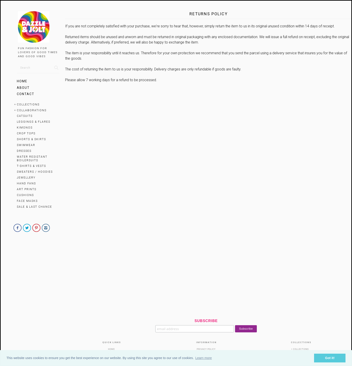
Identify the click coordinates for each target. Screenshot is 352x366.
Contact (25, 94)
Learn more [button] (203, 358)
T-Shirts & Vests (31, 166)
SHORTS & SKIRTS (31, 139)
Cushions (25, 195)
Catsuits (25, 116)
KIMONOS (25, 127)
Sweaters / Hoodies (35, 171)
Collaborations (31, 110)
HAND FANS (26, 183)
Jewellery (26, 177)
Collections (28, 104)
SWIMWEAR (26, 145)
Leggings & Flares (33, 121)
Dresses (24, 150)
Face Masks (27, 201)
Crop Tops (26, 133)
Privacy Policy (206, 349)
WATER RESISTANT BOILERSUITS (32, 158)
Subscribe (206, 321)
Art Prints (26, 189)
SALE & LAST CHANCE (34, 206)
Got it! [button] (329, 358)
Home (22, 81)
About (23, 87)
